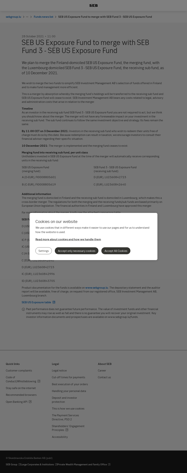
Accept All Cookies (115, 251)
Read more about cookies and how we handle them (68, 239)
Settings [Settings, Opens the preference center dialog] (44, 251)
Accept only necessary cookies (76, 251)
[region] (93, 236)
